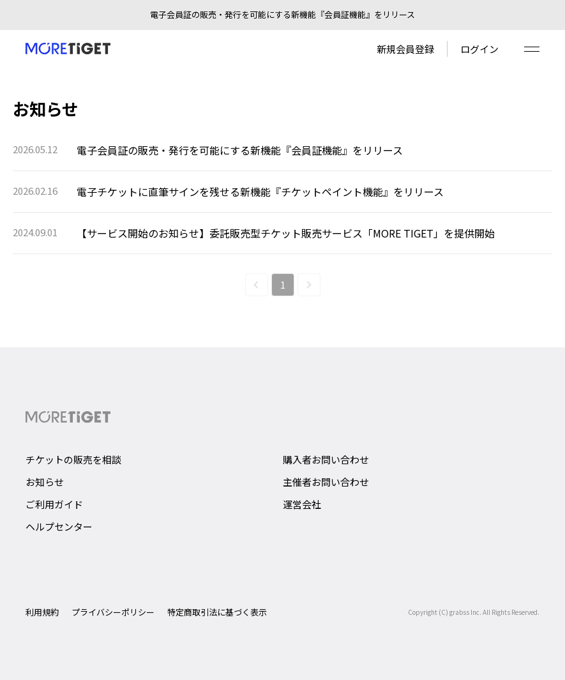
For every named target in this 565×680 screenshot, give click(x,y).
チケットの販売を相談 (73, 459)
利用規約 (42, 612)
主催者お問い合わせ (326, 482)
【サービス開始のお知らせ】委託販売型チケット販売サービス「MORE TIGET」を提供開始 (286, 233)
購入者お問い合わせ (326, 459)
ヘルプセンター (59, 526)
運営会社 (302, 504)
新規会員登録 (405, 49)
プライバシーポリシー (113, 612)
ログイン (479, 49)
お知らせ (45, 482)
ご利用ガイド (54, 504)
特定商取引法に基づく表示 (217, 612)
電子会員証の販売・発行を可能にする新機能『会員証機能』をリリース (240, 150)
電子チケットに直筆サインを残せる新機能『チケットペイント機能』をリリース (260, 191)
